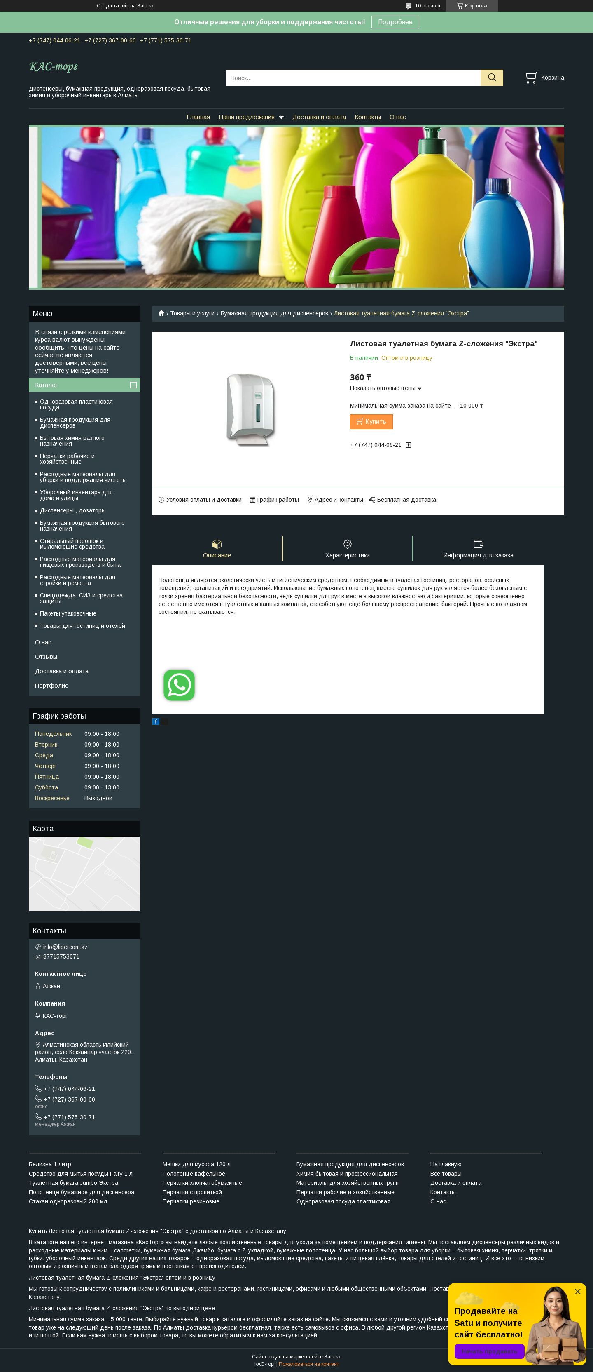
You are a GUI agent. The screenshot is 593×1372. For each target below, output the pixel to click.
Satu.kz (332, 1357)
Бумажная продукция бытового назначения (82, 525)
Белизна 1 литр (50, 1164)
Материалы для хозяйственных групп (347, 1182)
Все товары (446, 1173)
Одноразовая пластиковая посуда (76, 404)
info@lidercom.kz (65, 947)
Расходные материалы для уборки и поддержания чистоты (83, 477)
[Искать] (492, 78)
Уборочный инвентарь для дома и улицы (76, 495)
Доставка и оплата (319, 116)
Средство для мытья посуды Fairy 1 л (81, 1173)
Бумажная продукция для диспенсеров (274, 313)
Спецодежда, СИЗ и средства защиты (81, 598)
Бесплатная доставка (406, 499)
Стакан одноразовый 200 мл (68, 1201)
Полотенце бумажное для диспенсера (81, 1192)
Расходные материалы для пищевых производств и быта (80, 562)
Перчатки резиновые (191, 1201)
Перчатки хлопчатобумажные (202, 1182)
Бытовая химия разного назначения (72, 441)
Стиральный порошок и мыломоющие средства (72, 544)
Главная (198, 116)
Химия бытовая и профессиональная (347, 1173)
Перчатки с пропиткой (192, 1192)
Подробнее (395, 22)
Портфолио (52, 685)
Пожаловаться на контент (309, 1364)
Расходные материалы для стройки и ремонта (77, 580)
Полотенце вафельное (194, 1173)
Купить (375, 421)
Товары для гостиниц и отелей (82, 626)
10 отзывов (428, 6)
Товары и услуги (192, 313)
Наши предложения (247, 116)
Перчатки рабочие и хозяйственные (67, 459)
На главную (446, 1164)
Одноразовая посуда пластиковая (343, 1201)
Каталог (46, 384)
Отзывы (46, 656)
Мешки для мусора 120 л (197, 1164)
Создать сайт (112, 6)
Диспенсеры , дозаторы (73, 510)
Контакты (368, 116)
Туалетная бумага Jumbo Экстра (73, 1182)
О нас (398, 116)
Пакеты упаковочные (68, 613)
